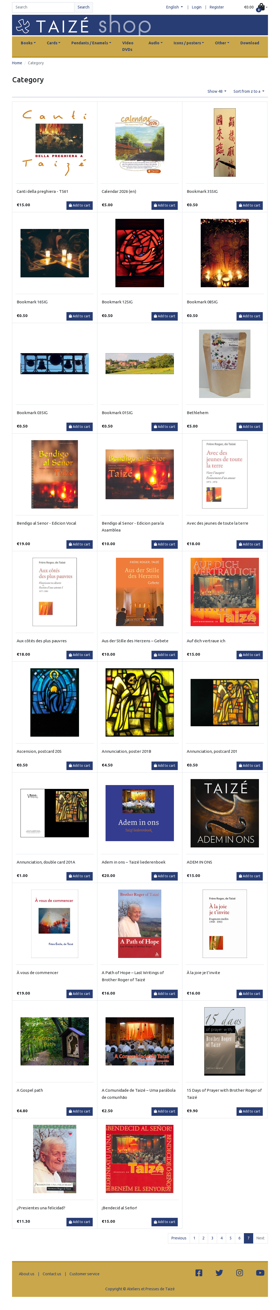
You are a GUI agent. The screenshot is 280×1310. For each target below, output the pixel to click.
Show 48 (215, 91)
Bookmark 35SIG (202, 191)
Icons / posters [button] (187, 43)
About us (26, 1274)
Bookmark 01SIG (117, 412)
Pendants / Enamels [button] (89, 43)
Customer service (84, 1274)
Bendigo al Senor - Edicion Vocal (46, 523)
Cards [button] (52, 43)
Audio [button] (153, 43)
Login (197, 7)
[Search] (43, 7)
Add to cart (79, 205)
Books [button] (27, 43)
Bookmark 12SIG (117, 302)
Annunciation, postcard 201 (212, 751)
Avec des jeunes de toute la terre (217, 523)
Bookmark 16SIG (32, 302)
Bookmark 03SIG (32, 412)
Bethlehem (197, 412)
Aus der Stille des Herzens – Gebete (135, 640)
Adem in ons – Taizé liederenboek (133, 862)
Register (217, 7)
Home (17, 63)
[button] (256, 7)
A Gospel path (30, 1090)
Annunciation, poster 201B (126, 751)
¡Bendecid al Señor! (119, 1208)
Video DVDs (127, 46)
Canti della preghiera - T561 (42, 191)
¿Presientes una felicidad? (41, 1208)
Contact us (52, 1274)
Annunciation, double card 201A (46, 862)
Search (83, 7)
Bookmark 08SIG (202, 302)
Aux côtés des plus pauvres (42, 640)
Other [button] (220, 43)
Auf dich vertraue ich (206, 640)
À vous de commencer (37, 972)
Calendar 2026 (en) (119, 191)
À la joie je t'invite (203, 972)
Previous (178, 1238)
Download (249, 43)
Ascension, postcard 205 (39, 751)
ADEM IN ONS (199, 862)
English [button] (173, 7)
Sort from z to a (247, 91)
